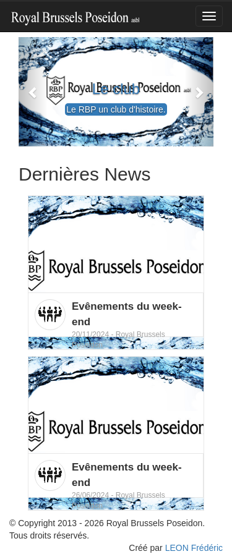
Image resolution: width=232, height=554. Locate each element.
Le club (116, 88)
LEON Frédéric (194, 548)
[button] (33, 92)
